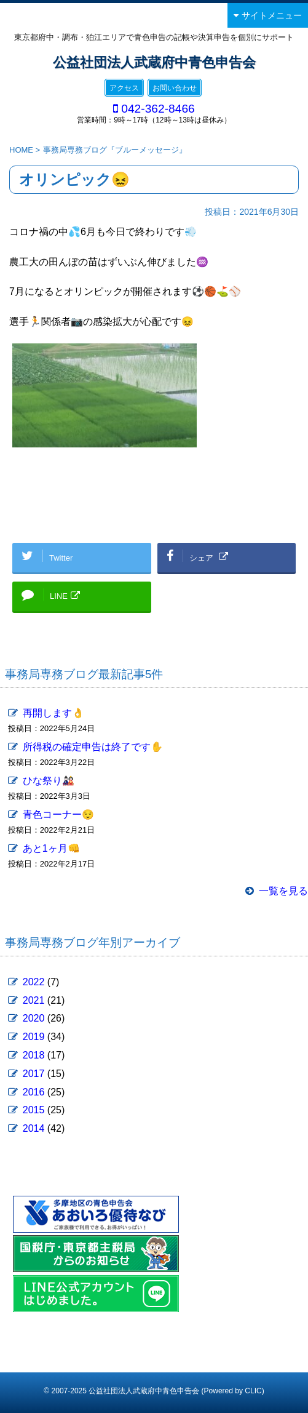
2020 (34, 1018)
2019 (34, 1036)
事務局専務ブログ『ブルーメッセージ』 (115, 149)
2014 (34, 1128)
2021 (34, 1000)
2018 (34, 1055)
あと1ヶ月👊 (51, 848)
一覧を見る (283, 891)
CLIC (253, 1391)
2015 (34, 1110)
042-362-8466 (158, 108)
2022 (34, 982)
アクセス (124, 88)
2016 (34, 1092)
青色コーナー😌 (58, 814)
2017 (34, 1073)
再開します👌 (53, 713)
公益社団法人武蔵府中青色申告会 (154, 62)
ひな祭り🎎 (48, 780)
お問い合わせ (174, 88)
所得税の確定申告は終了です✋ (93, 747)
